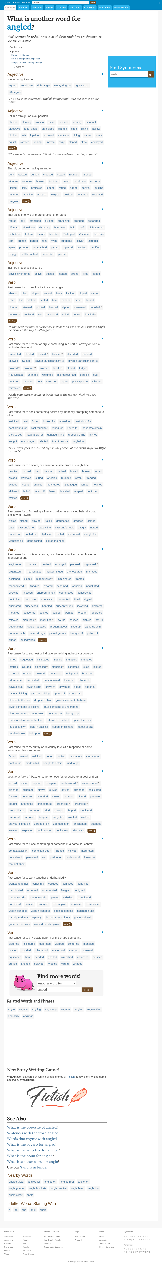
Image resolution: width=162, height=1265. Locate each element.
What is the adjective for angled (33, 1150)
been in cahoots (63, 910)
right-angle (43, 85)
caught (82, 527)
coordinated (66, 592)
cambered (52, 314)
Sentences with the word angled (33, 1133)
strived (53, 789)
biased (42, 354)
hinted (12, 659)
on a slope (48, 128)
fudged (83, 368)
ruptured (68, 247)
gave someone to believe (71, 700)
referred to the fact (58, 720)
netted (94, 527)
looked (61, 756)
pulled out (15, 534)
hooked (40, 181)
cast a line (45, 527)
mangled (88, 943)
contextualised (17, 850)
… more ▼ (18, 66)
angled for (79, 441)
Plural (25, 1243)
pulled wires (28, 639)
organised (90, 564)
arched (87, 174)
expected (27, 830)
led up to (34, 733)
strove (41, 789)
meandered (53, 484)
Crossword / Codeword (53, 1247)
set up (99, 619)
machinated (64, 578)
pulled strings (37, 633)
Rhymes (49, 7)
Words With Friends (52, 1240)
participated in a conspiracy (25, 917)
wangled (77, 586)
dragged (78, 520)
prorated (24, 247)
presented (15, 354)
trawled (36, 520)
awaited (13, 830)
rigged (88, 599)
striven (65, 789)
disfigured (29, 943)
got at (77, 686)
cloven (80, 240)
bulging (99, 187)
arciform (95, 181)
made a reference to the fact (26, 720)
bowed (61, 174)
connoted (73, 666)
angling (36, 1009)
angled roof (67, 1181)
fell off (26, 491)
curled (39, 477)
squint (12, 142)
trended (91, 477)
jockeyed (82, 606)
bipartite (99, 234)
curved (35, 174)
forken (29, 234)
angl (33, 1209)
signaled (57, 666)
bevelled (95, 307)
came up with (93, 626)
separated (94, 220)
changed (33, 374)
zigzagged (71, 484)
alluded (26, 666)
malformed (58, 950)
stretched (51, 381)
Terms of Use (104, 1243)
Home (101, 1236)
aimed (78, 300)
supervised (31, 606)
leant (59, 293)
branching (64, 220)
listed (12, 300)
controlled (15, 599)
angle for (83, 1181)
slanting (26, 122)
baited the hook (55, 540)
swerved (26, 477)
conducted (31, 599)
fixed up (76, 626)
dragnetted (62, 520)
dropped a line (76, 434)
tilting (77, 135)
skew (84, 142)
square (13, 85)
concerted (29, 612)
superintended (64, 606)
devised (46, 564)
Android (78, 1240)
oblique (13, 122)
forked (12, 220)
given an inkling (40, 693)
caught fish (90, 534)
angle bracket (58, 1188)
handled (47, 606)
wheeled (52, 477)
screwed (88, 950)
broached (87, 673)
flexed (52, 491)
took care (62, 830)
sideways (14, 128)
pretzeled (36, 187)
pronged (79, 220)
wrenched (67, 957)
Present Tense (28, 1254)
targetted (58, 817)
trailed (48, 520)
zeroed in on (41, 823)
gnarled (52, 957)
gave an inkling (18, 693)
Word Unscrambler (52, 1236)
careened (80, 307)
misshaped (41, 950)
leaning (77, 122)
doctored (14, 381)
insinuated (43, 659)
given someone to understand (26, 713)
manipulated (16, 374)
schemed (62, 586)
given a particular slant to (83, 360)
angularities (93, 1009)
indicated (71, 659)
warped (55, 194)
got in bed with (83, 917)
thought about (17, 864)
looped (51, 187)
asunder (93, 240)
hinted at (69, 680)
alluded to (84, 680)
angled (59, 989)
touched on (55, 713)
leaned (63, 273)
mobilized (46, 619)
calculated (95, 789)
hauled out (31, 534)
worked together (18, 883)
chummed (74, 534)
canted (88, 135)
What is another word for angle (32, 1162)
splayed (39, 963)
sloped (73, 142)
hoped (49, 756)
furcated (54, 234)
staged (57, 612)
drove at (50, 686)
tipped (96, 273)
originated (15, 606)
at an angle (30, 128)
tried (47, 810)
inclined (64, 122)
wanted (72, 817)
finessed (28, 592)
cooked (44, 612)
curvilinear (80, 181)
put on (12, 639)
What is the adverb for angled (31, 1144)
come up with (17, 633)
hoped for (72, 428)
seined (91, 520)
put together (16, 626)
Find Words (90, 7)
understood (73, 857)
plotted (28, 578)
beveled (13, 314)
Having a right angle (20, 55)
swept (78, 477)
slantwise (63, 135)
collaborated (49, 890)
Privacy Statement (106, 1247)
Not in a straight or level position (25, 59)
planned (75, 564)
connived (67, 883)
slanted (62, 128)
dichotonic (15, 234)
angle (11, 1009)
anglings (28, 1016)
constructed (84, 592)
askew (96, 128)
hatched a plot (85, 910)
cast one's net (26, 527)
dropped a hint (43, 700)
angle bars (77, 1188)
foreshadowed (51, 680)
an (16, 1209)
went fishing (16, 540)
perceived (32, 857)
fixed (77, 599)
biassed (56, 354)
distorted (72, 354)
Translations (75, 7)
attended (96, 823)
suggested (26, 659)
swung (61, 619)
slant (99, 135)
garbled (84, 374)
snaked (38, 484)
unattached (40, 247)
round (62, 187)
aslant (51, 122)
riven (54, 240)
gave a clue (16, 686)
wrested (52, 963)
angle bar (93, 1188)
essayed (59, 810)
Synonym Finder (34, 1167)
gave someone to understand (61, 706)
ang (24, 1209)
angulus (65, 1009)
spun (96, 374)
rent (44, 240)
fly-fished (47, 534)
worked (69, 612)
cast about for (83, 421)
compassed (93, 904)
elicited (44, 441)
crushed (97, 957)
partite (54, 247)
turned (74, 187)
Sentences (61, 7)
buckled (65, 491)
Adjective (14, 51)
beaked (68, 194)
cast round (15, 763)
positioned (56, 857)
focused (13, 796)
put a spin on (80, 381)
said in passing (39, 726)
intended (42, 796)
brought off (76, 633)
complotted (84, 897)
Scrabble (47, 1243)
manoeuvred (16, 586)
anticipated (80, 823)
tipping (37, 142)
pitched (13, 135)
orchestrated (74, 571)
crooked (49, 135)
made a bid (32, 763)
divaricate (29, 227)
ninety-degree (62, 85)
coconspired (60, 904)
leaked (97, 666)
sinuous (13, 181)
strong (74, 273)
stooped (42, 194)
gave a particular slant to (49, 360)
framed (80, 578)
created (48, 586)
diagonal (91, 122)
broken (22, 240)
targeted (44, 817)
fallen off (40, 491)
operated (96, 612)
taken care (78, 830)
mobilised (28, 619)
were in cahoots (40, 910)
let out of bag (85, 726)
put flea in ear (17, 733)
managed (91, 571)
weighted (47, 374)
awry (62, 142)
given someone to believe (24, 706)
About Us (103, 1240)
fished (35, 421)
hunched (14, 194)
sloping (39, 122)
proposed (95, 796)
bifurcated (60, 227)
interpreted (87, 850)
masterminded (54, 571)
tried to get (15, 434)
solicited (14, 421)
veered (77, 314)
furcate (41, 234)
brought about (58, 626)
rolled (65, 314)
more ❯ (12, 148)
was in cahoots (18, 910)
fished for (57, 428)
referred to (75, 693)
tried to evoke (60, 441)
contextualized (41, 850)
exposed (14, 673)
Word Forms (105, 7)
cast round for (39, 428)
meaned (40, 673)
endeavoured (90, 783)
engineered (15, 564)
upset (65, 381)
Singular (26, 1247)
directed (13, 307)
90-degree (15, 92)
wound (26, 484)
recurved (97, 194)
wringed (77, 963)
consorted (15, 904)
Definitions (37, 7)
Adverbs (26, 1240)
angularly (13, 1016)
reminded (33, 680)
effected (13, 619)
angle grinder (17, 1188)
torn (11, 240)
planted (87, 619)
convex (86, 187)
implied (58, 659)
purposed (29, 817)
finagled (34, 586)
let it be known (17, 726)
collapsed (82, 957)
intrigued (80, 890)
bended (66, 300)
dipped (66, 307)
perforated (48, 254)
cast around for (18, 428)
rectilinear (27, 85)
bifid (72, 227)
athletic (50, 273)
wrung (65, 963)
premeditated (17, 810)
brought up (72, 713)
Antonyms (23, 7)
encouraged (28, 441)
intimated (86, 659)
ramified (95, 247)
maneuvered (43, 578)
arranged (60, 564)
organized (15, 571)
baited (60, 534)
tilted (74, 128)
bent (11, 174)
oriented (87, 354)
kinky (24, 187)
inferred (13, 666)
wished (85, 817)
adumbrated (16, 680)
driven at (64, 686)
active (38, 273)
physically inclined (19, 273)
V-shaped (84, 234)
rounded (74, 174)
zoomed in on (61, 823)
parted (34, 240)
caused (74, 619)
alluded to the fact (19, 700)
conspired (51, 783)
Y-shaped (69, 234)
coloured (29, 368)
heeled (44, 300)
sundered (66, 240)
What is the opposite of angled (32, 1127)
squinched (15, 957)
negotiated (92, 586)
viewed (72, 850)
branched (35, 220)
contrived (32, 564)
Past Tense (27, 1250)
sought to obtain (92, 428)
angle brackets (37, 1188)
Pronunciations (121, 7)
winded (13, 484)
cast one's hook (64, 527)
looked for (49, 421)
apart (12, 247)
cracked (81, 247)
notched (97, 484)
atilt (24, 135)
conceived (47, 599)
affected (96, 381)
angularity (51, 1009)
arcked (13, 477)
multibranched (29, 254)
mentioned (55, 673)
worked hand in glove (47, 924)
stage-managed (36, 626)
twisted (22, 174)
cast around (93, 756)
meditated (86, 810)
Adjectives (27, 1236)
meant (27, 673)
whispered (72, 673)
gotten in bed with (19, 924)
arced (66, 181)
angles (78, 1009)
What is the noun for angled (30, 1156)
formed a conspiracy (58, 917)
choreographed (46, 592)
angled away (16, 1181)
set (40, 314)
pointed (40, 307)
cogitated (76, 904)
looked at (89, 857)
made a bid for (34, 434)
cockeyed (97, 142)
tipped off (59, 693)
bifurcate (14, 227)
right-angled (82, 85)
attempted (27, 803)
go (150, 74)
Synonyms (10, 7)
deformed (45, 943)
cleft (82, 227)
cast (25, 421)
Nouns (7, 1250)
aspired (37, 783)
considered (15, 857)
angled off (50, 1181)
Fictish (71, 1076)
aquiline (28, 194)
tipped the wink (82, 720)
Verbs (6, 1254)
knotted (25, 963)
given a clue (34, 686)
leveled (89, 314)
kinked (13, 187)
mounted (14, 612)
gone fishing (34, 540)
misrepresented (66, 374)
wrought (82, 612)
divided (49, 220)
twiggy (12, 254)
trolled (12, 520)
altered (71, 368)
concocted (64, 599)
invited (93, 434)
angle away (15, 1195)
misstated (14, 388)
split (23, 220)
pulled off (92, 633)
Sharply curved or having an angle (26, 62)
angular (23, 1009)
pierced (62, 254)
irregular (14, 201)
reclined (29, 314)
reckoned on (44, 830)
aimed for (65, 421)
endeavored (69, 783)
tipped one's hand (63, 726)
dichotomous (96, 227)
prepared (14, 817)
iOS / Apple (80, 1236)
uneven (50, 142)
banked (53, 307)
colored (13, 368)
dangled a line (55, 434)
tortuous (27, 181)
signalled (40, 666)
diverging (44, 227)
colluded (53, 883)
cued (86, 666)
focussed (27, 796)
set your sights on (19, 823)
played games (57, 633)
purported (34, 810)
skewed (24, 142)
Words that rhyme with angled (32, 1139)
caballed (68, 897)
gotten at (90, 686)
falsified (57, 368)
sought (13, 441)
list (21, 300)
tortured (73, 950)
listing (84, 128)
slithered (14, 491)
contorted (82, 194)
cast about (76, 756)
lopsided (35, 135)
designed (14, 578)
